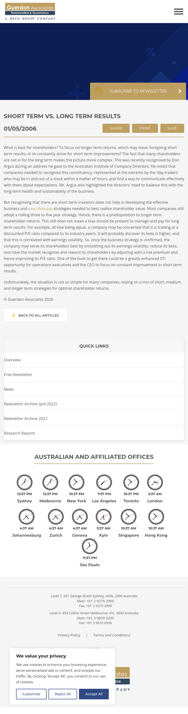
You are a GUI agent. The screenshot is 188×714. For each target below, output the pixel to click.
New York (76, 501)
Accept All (94, 694)
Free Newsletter (18, 374)
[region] (62, 676)
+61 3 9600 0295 (100, 614)
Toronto (131, 501)
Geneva (79, 535)
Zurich (55, 535)
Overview (12, 360)
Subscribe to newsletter (138, 93)
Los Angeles (104, 501)
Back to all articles (35, 315)
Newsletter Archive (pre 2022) (30, 403)
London (155, 501)
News (9, 389)
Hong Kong (156, 535)
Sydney (24, 501)
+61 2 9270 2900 (100, 597)
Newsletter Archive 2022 (26, 418)
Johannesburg (26, 535)
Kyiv (103, 535)
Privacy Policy (69, 631)
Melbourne (50, 501)
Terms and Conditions (111, 631)
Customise (31, 694)
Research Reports (20, 433)
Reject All (63, 694)
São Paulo (90, 561)
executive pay (40, 208)
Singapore (128, 535)
